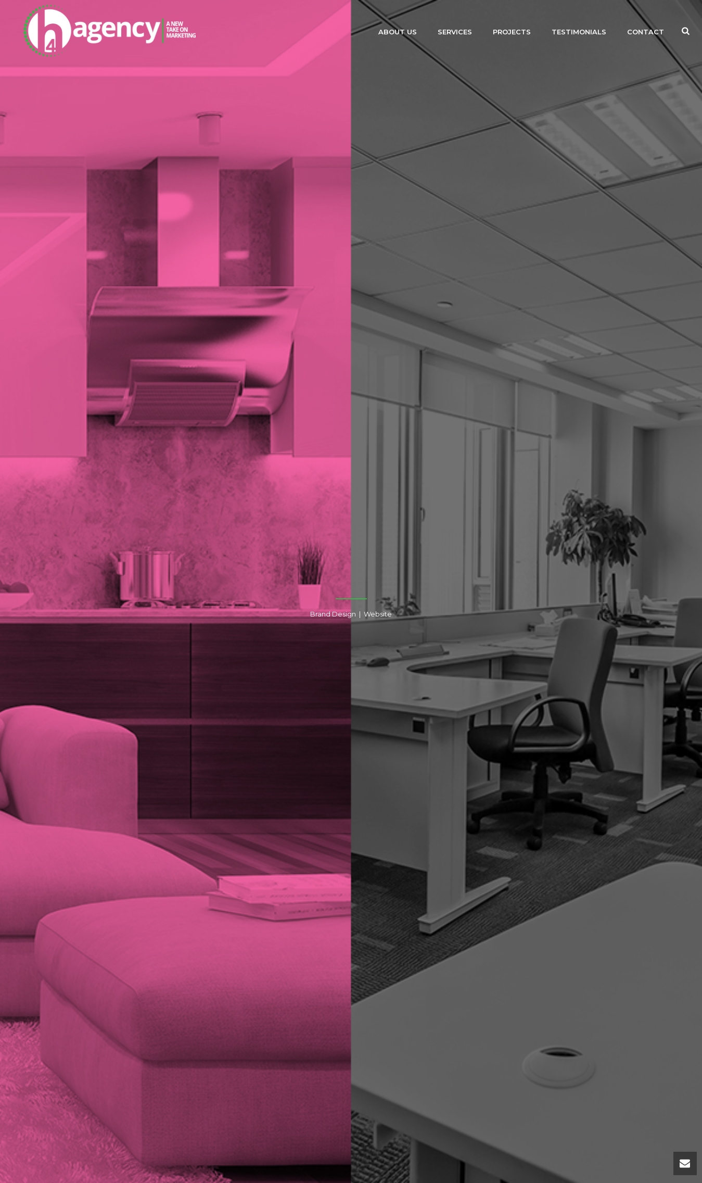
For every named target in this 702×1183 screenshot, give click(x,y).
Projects (512, 32)
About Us (397, 32)
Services (455, 32)
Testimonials (579, 32)
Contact (645, 32)
